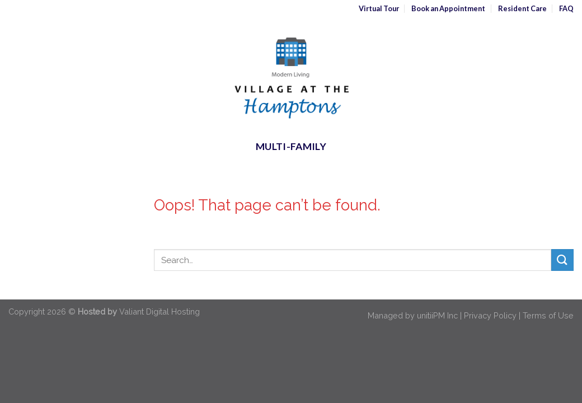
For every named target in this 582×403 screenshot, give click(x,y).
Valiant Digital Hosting (159, 311)
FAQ (566, 8)
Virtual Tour (379, 8)
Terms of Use (548, 315)
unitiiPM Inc (437, 315)
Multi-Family (291, 146)
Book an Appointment (448, 8)
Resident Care (522, 8)
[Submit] (562, 260)
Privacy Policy (490, 315)
